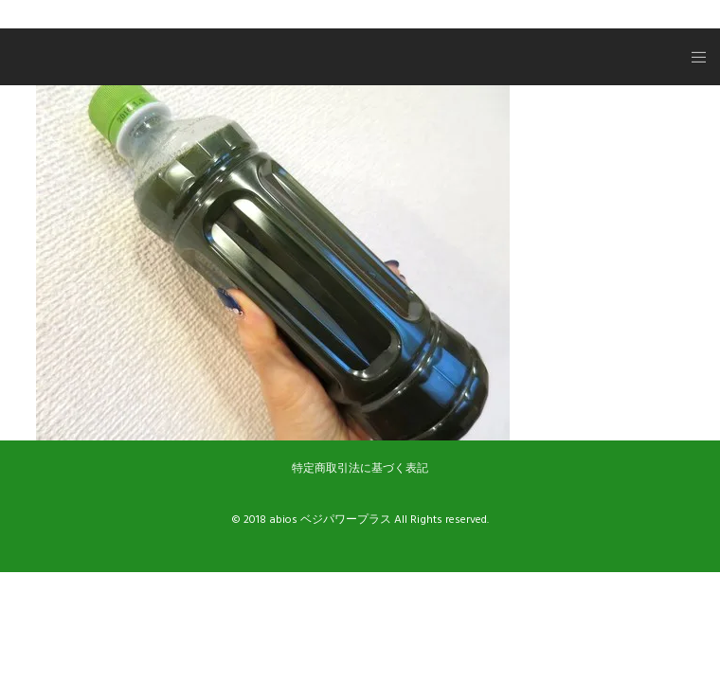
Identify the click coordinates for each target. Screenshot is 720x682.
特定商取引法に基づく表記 (360, 468)
